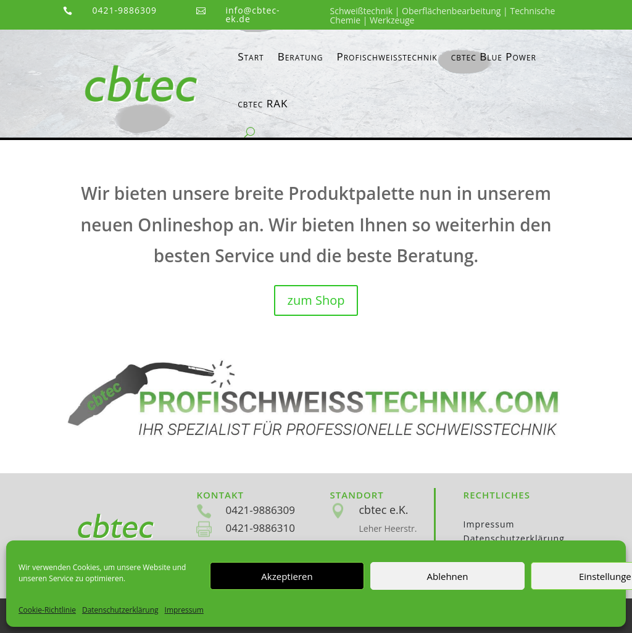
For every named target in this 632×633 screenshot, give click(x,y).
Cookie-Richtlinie (47, 610)
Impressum (184, 610)
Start (251, 56)
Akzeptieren (286, 576)
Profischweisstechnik (386, 56)
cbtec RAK (263, 103)
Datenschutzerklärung (120, 610)
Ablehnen (447, 576)
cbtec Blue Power (493, 56)
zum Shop (316, 300)
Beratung (300, 56)
